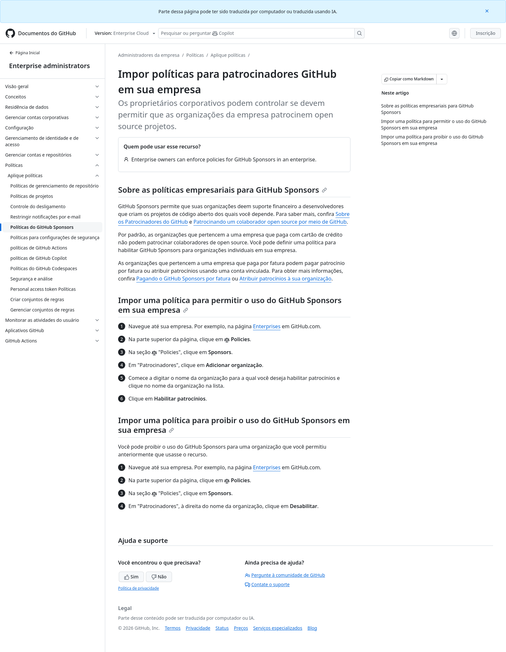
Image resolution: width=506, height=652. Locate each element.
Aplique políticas (228, 55)
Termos (173, 628)
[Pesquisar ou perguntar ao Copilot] (261, 33)
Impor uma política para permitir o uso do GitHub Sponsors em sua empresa (229, 305)
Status (222, 628)
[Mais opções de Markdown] (441, 79)
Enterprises (266, 326)
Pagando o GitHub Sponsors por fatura (183, 278)
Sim (131, 577)
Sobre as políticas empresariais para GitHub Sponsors (222, 189)
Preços (241, 628)
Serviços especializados (277, 628)
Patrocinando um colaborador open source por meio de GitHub (270, 221)
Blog (312, 628)
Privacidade (198, 628)
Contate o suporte (267, 584)
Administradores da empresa (148, 55)
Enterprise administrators (49, 65)
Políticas (195, 55)
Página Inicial (24, 53)
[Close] (487, 10)
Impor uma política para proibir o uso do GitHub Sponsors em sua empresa (234, 425)
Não (159, 577)
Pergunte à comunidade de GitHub (285, 575)
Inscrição (485, 33)
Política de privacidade (138, 588)
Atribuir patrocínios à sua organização (285, 278)
